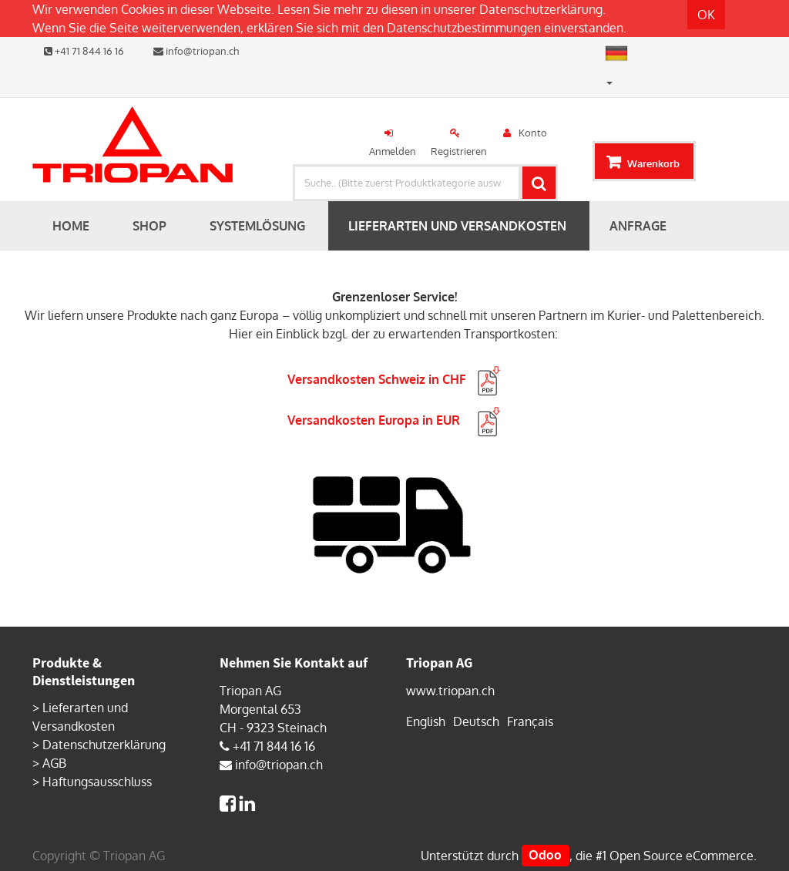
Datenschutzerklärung (541, 9)
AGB (54, 763)
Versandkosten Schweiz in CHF (394, 379)
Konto (533, 132)
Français (530, 721)
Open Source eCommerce (681, 855)
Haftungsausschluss (97, 781)
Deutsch (476, 721)
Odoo (545, 855)
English (425, 721)
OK (706, 14)
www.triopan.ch (450, 690)
